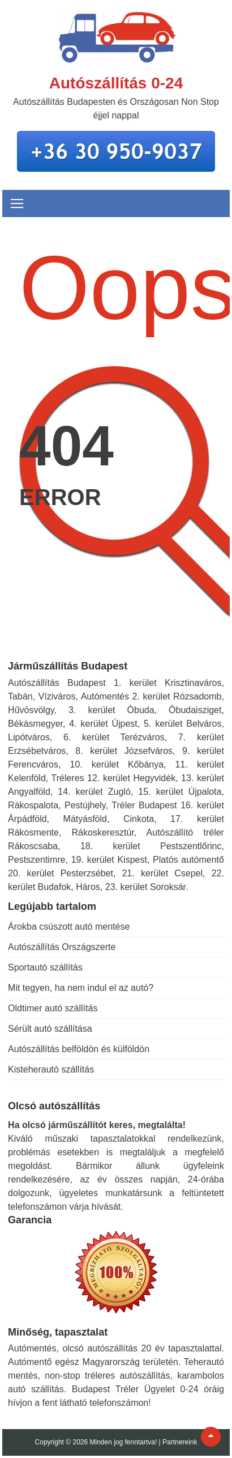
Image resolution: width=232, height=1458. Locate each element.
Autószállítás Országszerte (61, 947)
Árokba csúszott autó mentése (69, 926)
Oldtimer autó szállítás (52, 1008)
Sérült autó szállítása (50, 1028)
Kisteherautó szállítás (51, 1069)
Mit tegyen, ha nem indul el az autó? (80, 988)
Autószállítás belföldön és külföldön (78, 1049)
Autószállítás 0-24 (116, 83)
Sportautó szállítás (45, 967)
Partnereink (179, 1442)
